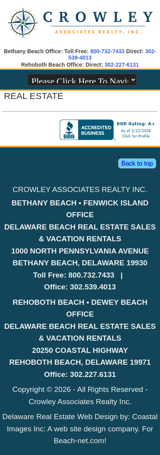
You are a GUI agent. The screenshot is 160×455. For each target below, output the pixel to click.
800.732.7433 (92, 275)
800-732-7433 (107, 51)
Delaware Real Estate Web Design (60, 416)
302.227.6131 (93, 374)
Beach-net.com (79, 440)
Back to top (137, 163)
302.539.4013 (93, 287)
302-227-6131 (121, 65)
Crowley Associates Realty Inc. (80, 401)
